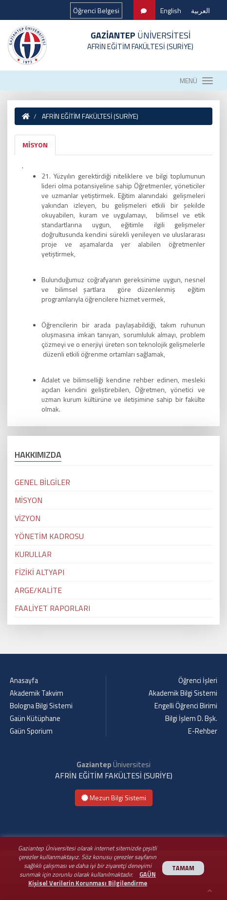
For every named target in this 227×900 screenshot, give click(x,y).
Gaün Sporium (31, 731)
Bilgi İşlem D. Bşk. (191, 718)
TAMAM (183, 868)
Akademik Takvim (36, 693)
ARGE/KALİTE (38, 590)
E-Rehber (202, 731)
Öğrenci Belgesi (96, 10)
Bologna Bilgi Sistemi (41, 706)
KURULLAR (33, 554)
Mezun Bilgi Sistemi (113, 797)
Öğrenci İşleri (197, 680)
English (170, 10)
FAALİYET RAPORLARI (52, 608)
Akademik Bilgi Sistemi (183, 693)
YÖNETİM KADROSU (49, 536)
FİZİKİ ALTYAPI (39, 572)
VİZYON (27, 518)
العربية (200, 10)
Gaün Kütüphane (35, 718)
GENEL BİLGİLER (42, 482)
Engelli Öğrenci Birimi (185, 706)
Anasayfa (24, 680)
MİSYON (35, 145)
